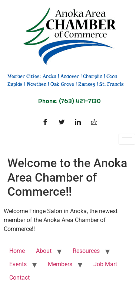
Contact (19, 277)
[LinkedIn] (77, 122)
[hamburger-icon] (127, 139)
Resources (86, 250)
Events (18, 264)
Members (60, 264)
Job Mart (105, 264)
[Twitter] (61, 122)
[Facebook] (45, 122)
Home (17, 250)
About (44, 250)
